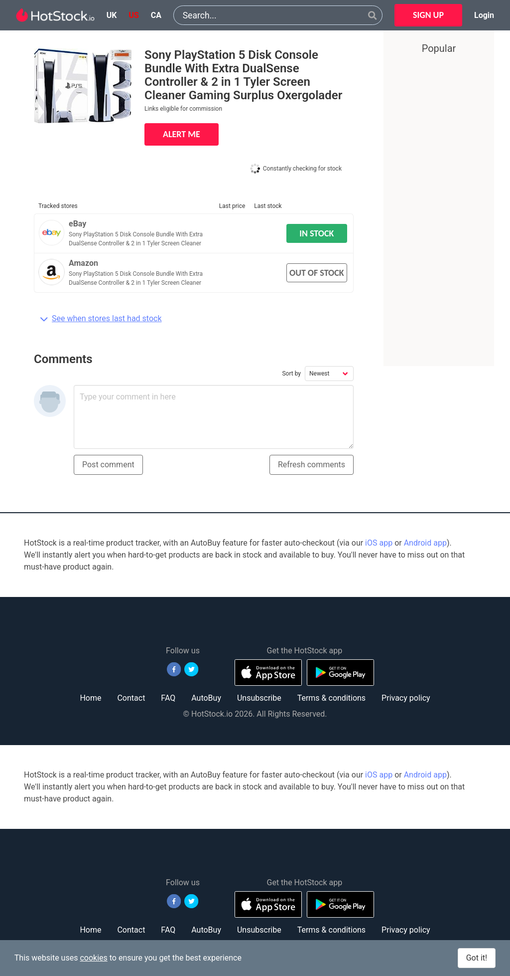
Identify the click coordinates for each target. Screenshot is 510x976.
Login (484, 15)
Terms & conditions (331, 698)
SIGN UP (428, 14)
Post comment (108, 464)
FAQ (168, 698)
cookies (93, 958)
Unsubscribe (259, 698)
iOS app (378, 543)
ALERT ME (181, 134)
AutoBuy (206, 698)
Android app (425, 543)
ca (156, 15)
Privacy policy (406, 698)
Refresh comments (311, 464)
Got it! (476, 958)
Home (90, 698)
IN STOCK (316, 233)
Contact (131, 698)
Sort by (291, 373)
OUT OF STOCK (316, 272)
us (133, 15)
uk (112, 15)
